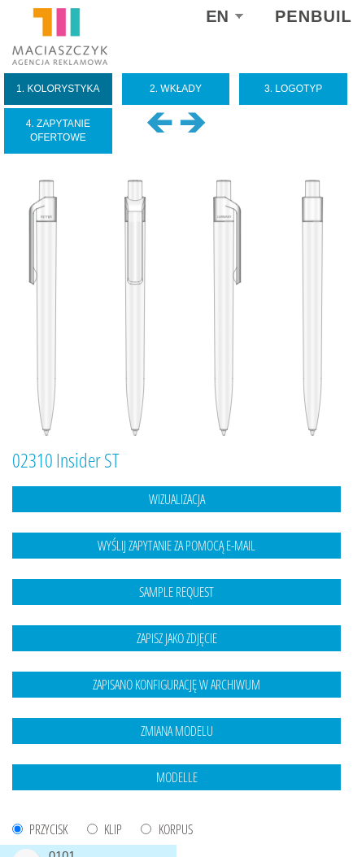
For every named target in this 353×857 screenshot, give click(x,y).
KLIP (113, 830)
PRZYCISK (48, 830)
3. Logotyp (293, 88)
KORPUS (176, 830)
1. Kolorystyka (58, 88)
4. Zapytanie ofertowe (58, 130)
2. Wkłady (176, 88)
